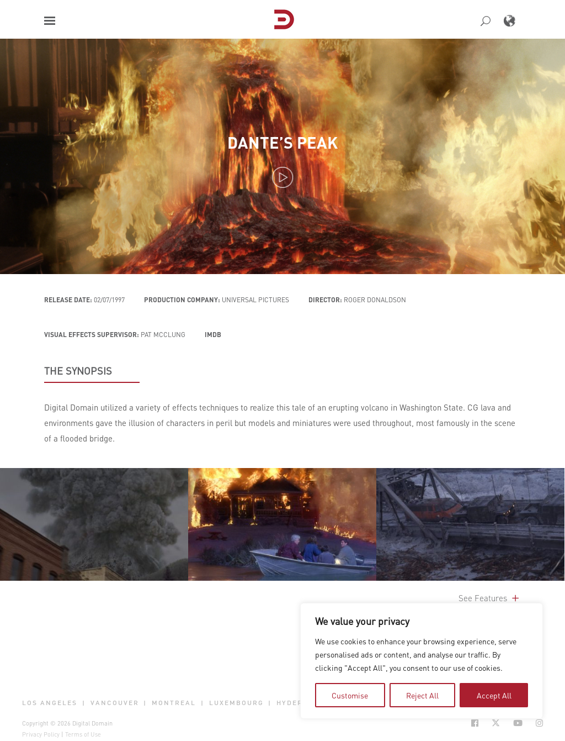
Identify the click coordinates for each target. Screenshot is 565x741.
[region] (421, 661)
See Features (490, 597)
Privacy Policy (41, 734)
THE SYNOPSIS (78, 371)
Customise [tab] (350, 695)
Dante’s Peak (282, 142)
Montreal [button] (174, 703)
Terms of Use (83, 734)
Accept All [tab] (494, 695)
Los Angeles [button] (49, 703)
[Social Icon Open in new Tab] (474, 723)
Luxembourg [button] (236, 703)
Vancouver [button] (114, 703)
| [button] (84, 703)
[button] (49, 21)
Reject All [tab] (422, 695)
